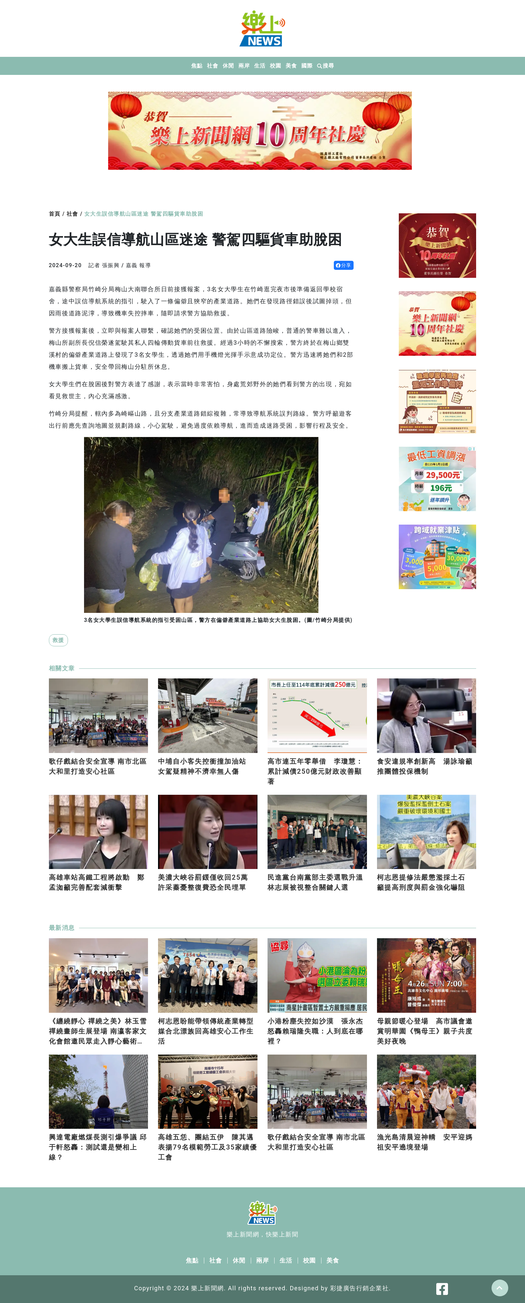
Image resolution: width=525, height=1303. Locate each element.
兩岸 (243, 66)
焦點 (196, 66)
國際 (306, 66)
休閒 (228, 66)
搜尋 (325, 66)
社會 (212, 66)
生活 (259, 66)
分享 (344, 265)
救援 (58, 640)
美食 (291, 66)
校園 (275, 66)
